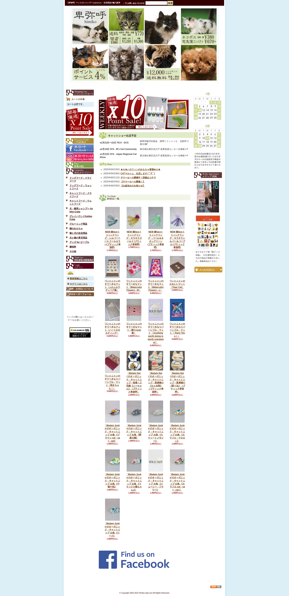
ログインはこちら (79, 284)
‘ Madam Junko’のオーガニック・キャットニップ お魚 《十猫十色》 (112, 480)
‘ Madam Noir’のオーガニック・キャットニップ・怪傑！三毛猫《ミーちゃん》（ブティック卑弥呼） (134, 382)
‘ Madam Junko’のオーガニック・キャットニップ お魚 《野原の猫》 (134, 431)
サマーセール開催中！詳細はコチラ (138, 177)
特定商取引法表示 (80, 259)
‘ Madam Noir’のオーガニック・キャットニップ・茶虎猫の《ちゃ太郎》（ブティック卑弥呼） (155, 382)
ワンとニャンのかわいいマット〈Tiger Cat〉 (177, 284)
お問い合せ (132, 3)
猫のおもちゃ (76, 228)
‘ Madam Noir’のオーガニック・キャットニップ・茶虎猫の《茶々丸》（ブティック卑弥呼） (177, 382)
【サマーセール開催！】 (133, 181)
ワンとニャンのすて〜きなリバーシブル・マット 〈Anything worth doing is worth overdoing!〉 (156, 333)
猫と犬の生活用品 (78, 233)
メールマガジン (207, 269)
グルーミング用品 (78, 224)
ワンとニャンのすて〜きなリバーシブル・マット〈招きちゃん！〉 (112, 382)
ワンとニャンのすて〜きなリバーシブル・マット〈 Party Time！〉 (177, 329)
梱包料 (72, 246)
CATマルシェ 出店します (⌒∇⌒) (138, 173)
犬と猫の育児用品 (78, 237)
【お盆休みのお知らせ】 (133, 185)
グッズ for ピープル (79, 242)
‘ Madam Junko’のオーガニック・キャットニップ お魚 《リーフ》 (112, 529)
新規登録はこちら (79, 278)
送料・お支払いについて (81, 289)
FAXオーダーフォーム (80, 294)
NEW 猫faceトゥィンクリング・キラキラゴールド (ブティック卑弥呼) (134, 238)
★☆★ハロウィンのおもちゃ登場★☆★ (140, 169)
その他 (72, 251)
